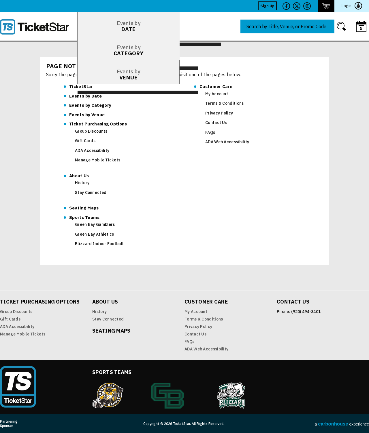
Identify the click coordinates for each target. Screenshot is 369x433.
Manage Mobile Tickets (97, 160)
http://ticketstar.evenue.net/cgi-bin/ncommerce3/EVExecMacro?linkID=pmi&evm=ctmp (326, 6)
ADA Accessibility (92, 150)
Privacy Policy (219, 113)
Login (346, 5)
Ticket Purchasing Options (98, 124)
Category (90, 105)
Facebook (286, 6)
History (82, 182)
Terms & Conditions (224, 103)
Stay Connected (90, 192)
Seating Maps (84, 208)
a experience (342, 424)
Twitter (296, 6)
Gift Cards (85, 140)
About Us (79, 175)
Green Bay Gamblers (95, 224)
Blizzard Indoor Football (99, 243)
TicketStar (38, 27)
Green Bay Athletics (94, 234)
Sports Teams (84, 217)
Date (85, 96)
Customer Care (215, 86)
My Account (216, 93)
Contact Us (216, 122)
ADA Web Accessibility (227, 141)
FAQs (210, 132)
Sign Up (267, 5)
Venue (87, 114)
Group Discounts (91, 131)
